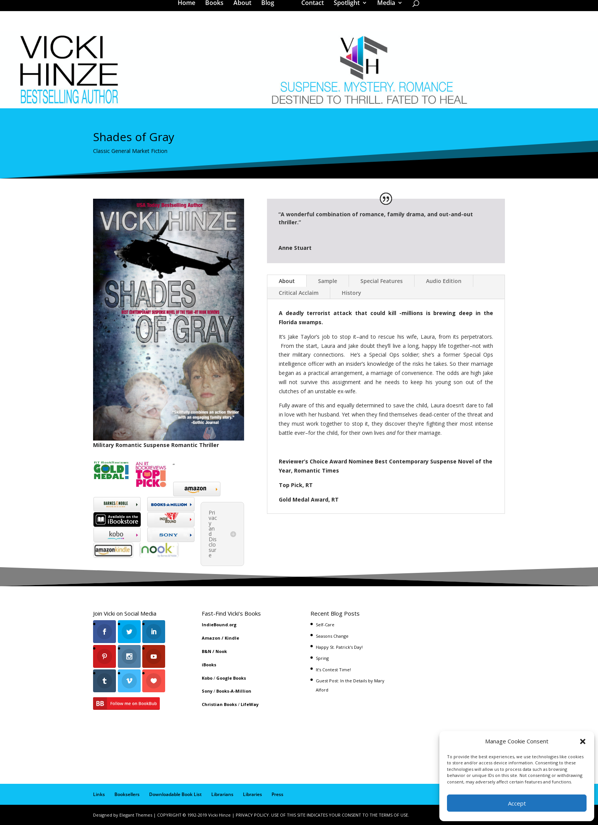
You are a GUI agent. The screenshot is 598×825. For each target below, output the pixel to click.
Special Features (381, 281)
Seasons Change (332, 636)
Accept (517, 803)
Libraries (252, 794)
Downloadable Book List (175, 794)
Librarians (222, 794)
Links (99, 794)
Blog (270, 9)
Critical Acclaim (298, 292)
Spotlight (344, 9)
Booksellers (127, 794)
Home (189, 9)
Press (277, 794)
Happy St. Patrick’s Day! (339, 647)
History (351, 292)
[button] (583, 741)
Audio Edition (443, 281)
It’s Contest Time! (333, 669)
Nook (221, 651)
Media (383, 9)
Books (217, 9)
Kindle (232, 638)
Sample (327, 281)
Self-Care (325, 624)
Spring (322, 658)
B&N (206, 651)
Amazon (211, 638)
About (245, 9)
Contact (310, 9)
